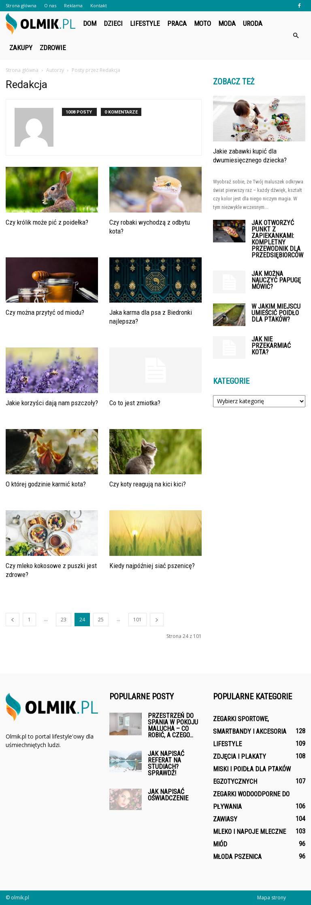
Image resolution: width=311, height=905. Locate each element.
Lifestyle (145, 23)
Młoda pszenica (237, 857)
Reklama (73, 5)
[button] (295, 35)
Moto (202, 23)
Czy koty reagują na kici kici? (147, 484)
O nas (50, 5)
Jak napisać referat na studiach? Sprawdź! (166, 763)
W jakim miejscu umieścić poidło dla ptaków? (275, 313)
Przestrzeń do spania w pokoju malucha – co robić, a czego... (173, 725)
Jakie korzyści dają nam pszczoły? (52, 403)
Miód (220, 844)
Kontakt (98, 5)
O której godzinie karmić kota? (46, 484)
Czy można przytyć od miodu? (45, 312)
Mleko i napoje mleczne (249, 832)
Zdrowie (53, 48)
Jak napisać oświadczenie (168, 795)
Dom (89, 23)
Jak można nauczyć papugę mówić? (276, 280)
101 (137, 619)
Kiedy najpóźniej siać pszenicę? (152, 566)
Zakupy (20, 48)
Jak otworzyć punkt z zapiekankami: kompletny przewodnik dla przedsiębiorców (277, 239)
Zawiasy (225, 819)
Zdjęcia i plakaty (239, 756)
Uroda (252, 23)
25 (101, 619)
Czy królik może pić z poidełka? (47, 222)
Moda (227, 23)
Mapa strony (271, 897)
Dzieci (113, 23)
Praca (177, 23)
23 (63, 619)
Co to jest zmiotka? (134, 403)
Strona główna (21, 5)
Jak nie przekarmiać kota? (271, 345)
